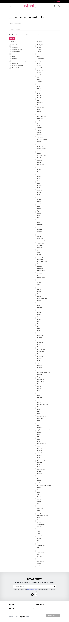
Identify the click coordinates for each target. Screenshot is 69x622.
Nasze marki (56, 1)
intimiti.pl (22, 616)
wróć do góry (52, 615)
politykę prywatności (32, 589)
